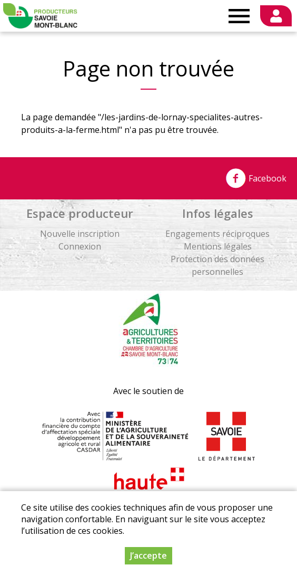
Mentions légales (218, 246)
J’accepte (148, 555)
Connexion (79, 246)
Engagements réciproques (217, 233)
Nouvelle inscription (80, 233)
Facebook (255, 178)
